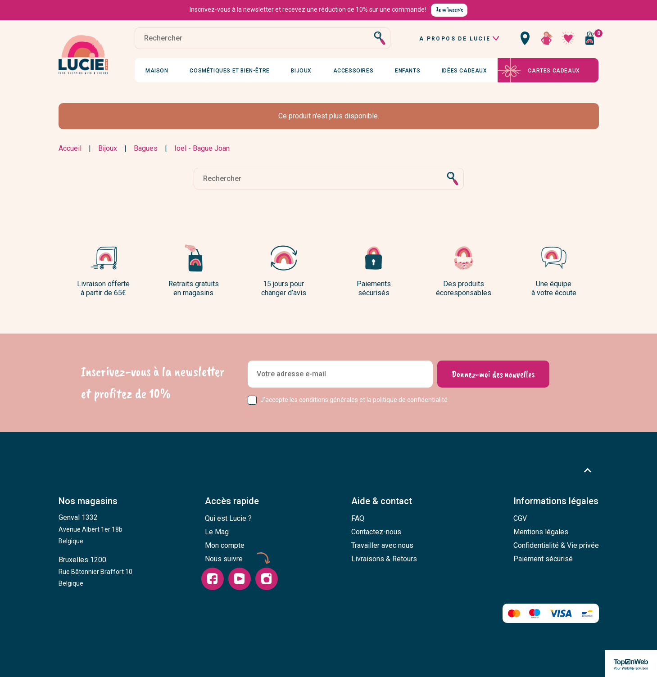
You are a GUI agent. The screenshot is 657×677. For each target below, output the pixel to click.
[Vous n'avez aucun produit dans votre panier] (590, 38)
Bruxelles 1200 (95, 571)
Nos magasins (88, 501)
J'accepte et (354, 399)
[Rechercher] (262, 38)
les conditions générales (324, 399)
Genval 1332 (90, 529)
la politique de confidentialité (407, 399)
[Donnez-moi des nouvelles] (493, 374)
